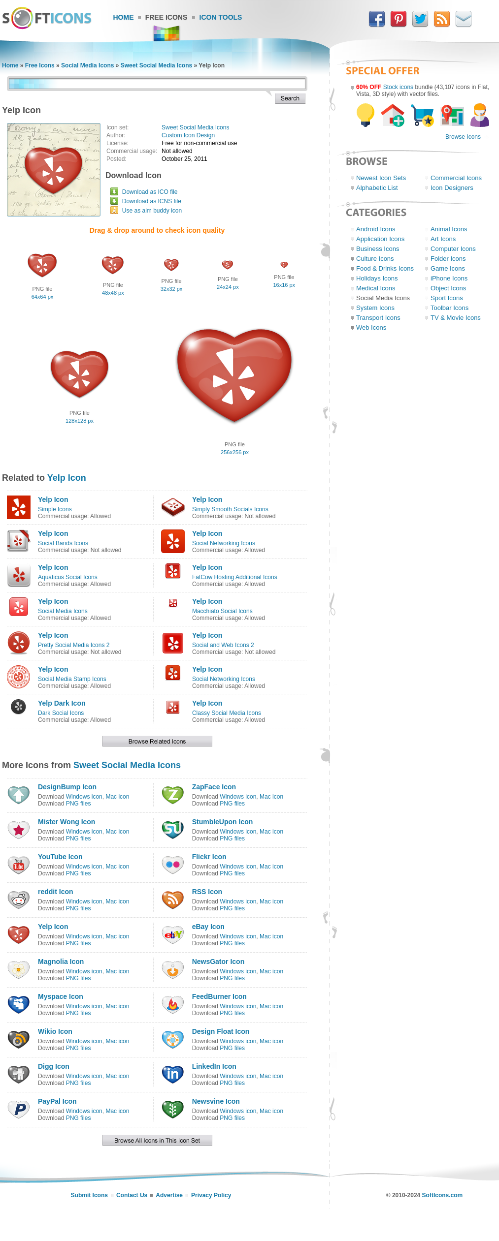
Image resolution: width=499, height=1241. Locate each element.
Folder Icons (448, 258)
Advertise (169, 1195)
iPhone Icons (449, 278)
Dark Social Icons (61, 713)
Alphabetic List (377, 187)
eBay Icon (208, 927)
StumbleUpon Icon (222, 822)
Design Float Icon (221, 1031)
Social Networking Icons (223, 543)
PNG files (78, 803)
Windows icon (84, 796)
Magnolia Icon (61, 961)
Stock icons (398, 87)
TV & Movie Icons (456, 317)
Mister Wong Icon (66, 822)
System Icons (375, 307)
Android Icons (376, 229)
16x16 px (284, 285)
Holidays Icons (377, 278)
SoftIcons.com (442, 1195)
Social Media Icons (87, 65)
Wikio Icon (55, 1031)
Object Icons (448, 288)
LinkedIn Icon (214, 1066)
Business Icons (377, 248)
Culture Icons (375, 258)
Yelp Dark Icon (61, 703)
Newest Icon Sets (381, 178)
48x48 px (113, 293)
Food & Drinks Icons (385, 268)
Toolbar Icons (449, 307)
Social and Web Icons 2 (223, 645)
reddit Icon (55, 892)
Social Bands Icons (63, 543)
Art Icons (443, 239)
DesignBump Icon (67, 787)
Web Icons (371, 327)
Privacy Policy (211, 1195)
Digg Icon (53, 1066)
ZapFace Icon (214, 787)
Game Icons (448, 268)
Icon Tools (221, 17)
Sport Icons (447, 298)
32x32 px (172, 289)
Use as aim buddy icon (152, 210)
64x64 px (43, 297)
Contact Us (131, 1195)
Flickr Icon (209, 857)
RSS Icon (207, 892)
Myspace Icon (60, 996)
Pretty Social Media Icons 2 (73, 645)
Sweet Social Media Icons (156, 65)
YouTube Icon (60, 857)
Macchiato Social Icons (222, 611)
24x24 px (228, 287)
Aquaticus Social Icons (68, 577)
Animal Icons (449, 229)
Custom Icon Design (188, 135)
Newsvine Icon (216, 1101)
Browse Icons (463, 136)
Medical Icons (375, 288)
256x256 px (235, 452)
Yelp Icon (66, 478)
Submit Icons (89, 1195)
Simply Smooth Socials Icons (230, 509)
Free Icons (166, 17)
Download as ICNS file (151, 201)
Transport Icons (378, 317)
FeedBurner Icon (219, 996)
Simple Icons (55, 509)
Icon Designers (452, 187)
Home (123, 17)
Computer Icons (453, 248)
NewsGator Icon (218, 961)
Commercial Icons (456, 178)
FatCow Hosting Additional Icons (234, 577)
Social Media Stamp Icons (72, 679)
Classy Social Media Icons (226, 713)
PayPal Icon (57, 1101)
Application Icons (380, 239)
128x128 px (80, 421)
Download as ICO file (150, 191)
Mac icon (117, 796)
